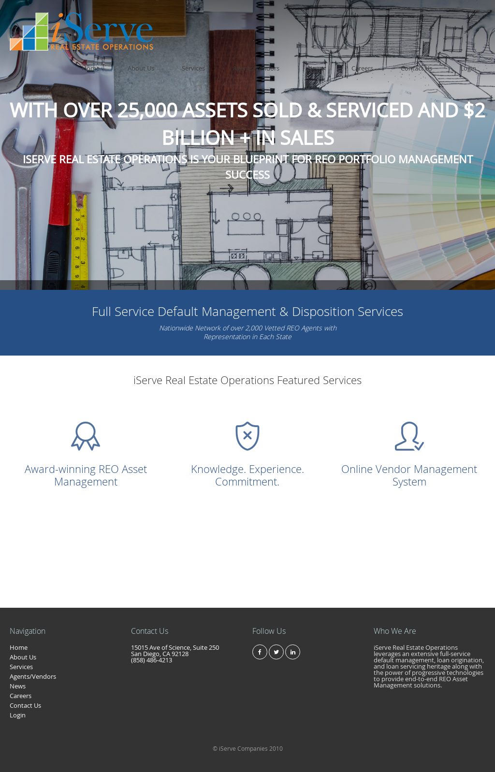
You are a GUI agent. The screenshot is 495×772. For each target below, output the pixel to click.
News (379, 18)
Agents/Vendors (338, 18)
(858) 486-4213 (151, 660)
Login (477, 18)
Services (294, 18)
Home (227, 18)
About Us (259, 18)
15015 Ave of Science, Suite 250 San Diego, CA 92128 (175, 650)
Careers (408, 18)
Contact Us (444, 18)
